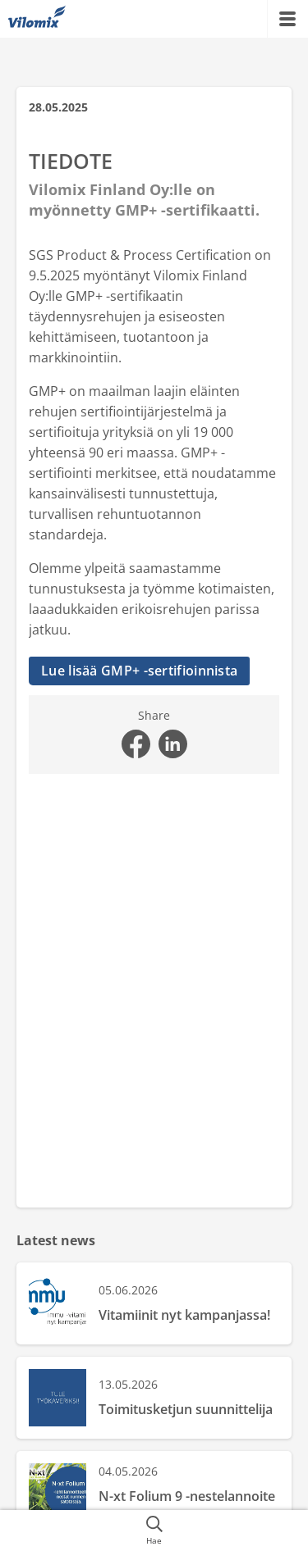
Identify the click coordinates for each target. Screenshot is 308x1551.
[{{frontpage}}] (37, 19)
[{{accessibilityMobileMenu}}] (287, 19)
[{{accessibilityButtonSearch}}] (154, 1530)
